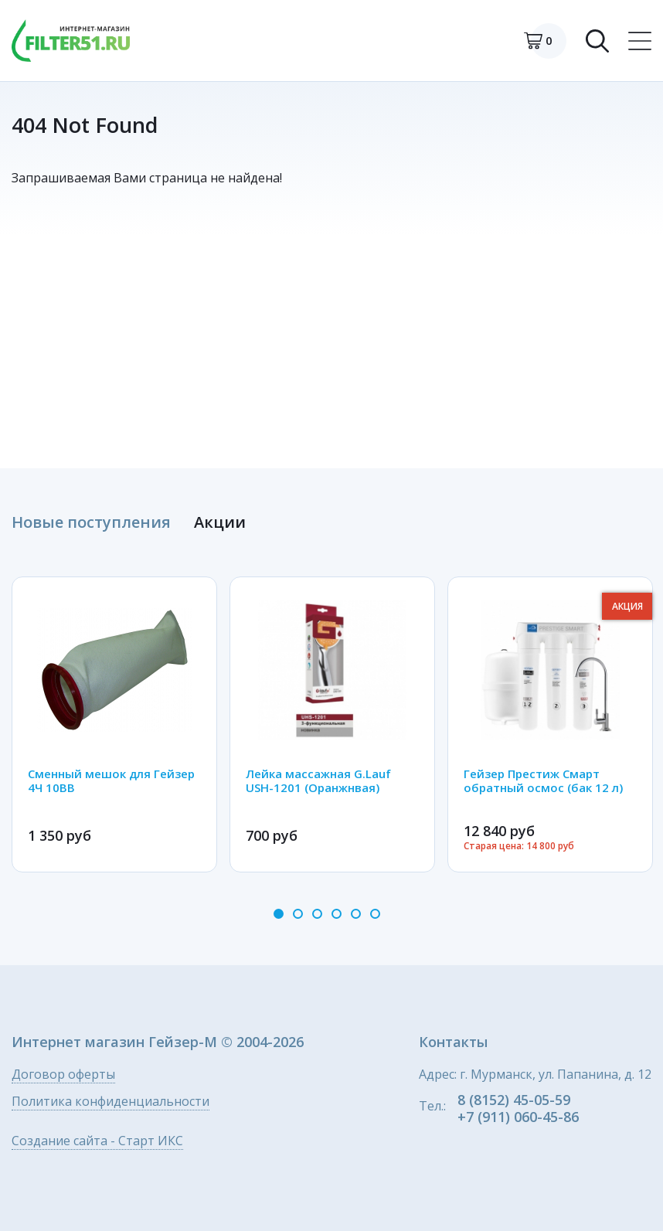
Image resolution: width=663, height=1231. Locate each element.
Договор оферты (63, 1075)
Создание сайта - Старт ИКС (97, 1141)
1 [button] (279, 914)
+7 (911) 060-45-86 (518, 1116)
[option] (114, 724)
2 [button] (298, 914)
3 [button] (317, 914)
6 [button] (375, 914)
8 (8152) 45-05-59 (513, 1099)
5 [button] (356, 914)
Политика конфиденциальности (110, 1102)
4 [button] (337, 914)
